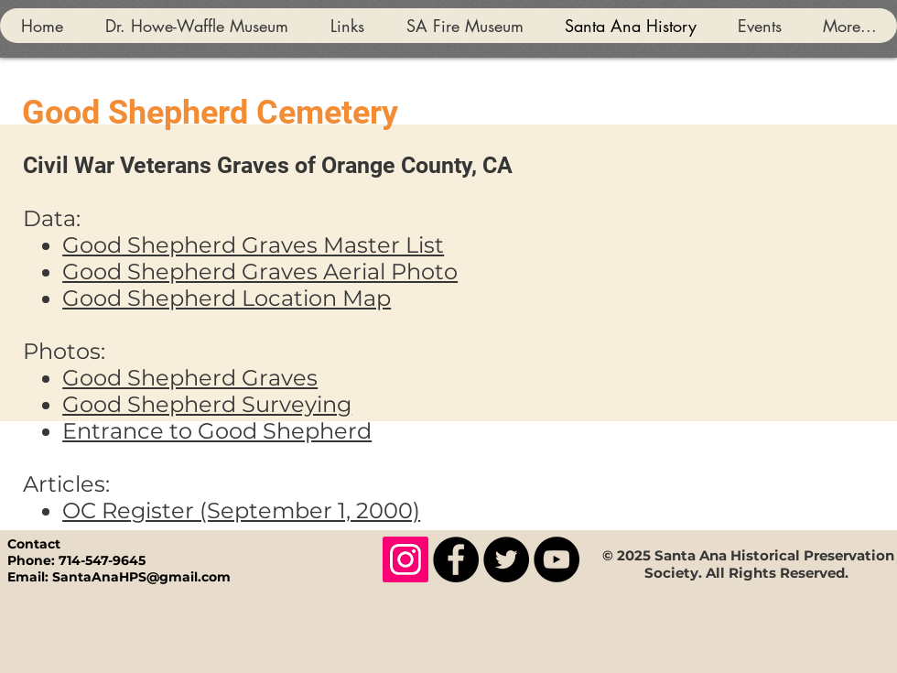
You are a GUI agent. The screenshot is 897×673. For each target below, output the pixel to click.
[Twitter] (506, 559)
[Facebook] (456, 559)
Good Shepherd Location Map (226, 298)
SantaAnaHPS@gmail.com (141, 577)
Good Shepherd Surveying (206, 404)
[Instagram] (405, 559)
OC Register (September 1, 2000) (241, 510)
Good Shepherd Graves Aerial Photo (260, 271)
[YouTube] (556, 559)
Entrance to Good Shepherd (217, 431)
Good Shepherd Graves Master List (253, 245)
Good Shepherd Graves (190, 377)
